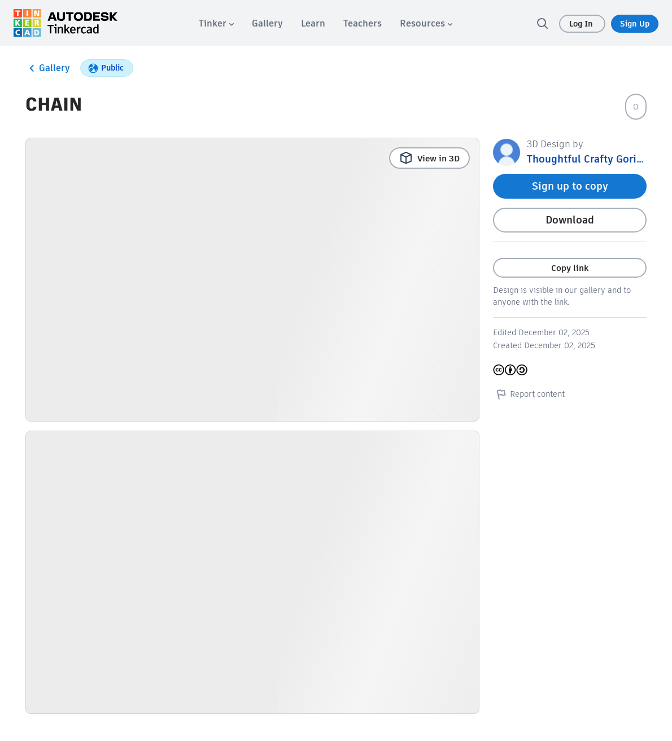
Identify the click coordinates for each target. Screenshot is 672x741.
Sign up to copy (570, 186)
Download (570, 220)
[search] (542, 23)
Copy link (569, 268)
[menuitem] (216, 23)
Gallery (47, 68)
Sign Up (634, 23)
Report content (529, 393)
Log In (582, 23)
